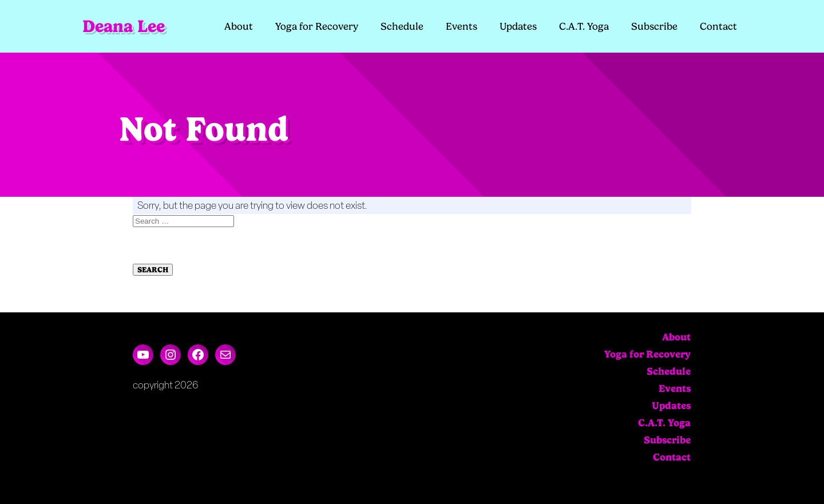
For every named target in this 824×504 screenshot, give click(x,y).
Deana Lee (123, 26)
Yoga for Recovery (316, 26)
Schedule (402, 26)
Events (461, 26)
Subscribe (654, 26)
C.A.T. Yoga (584, 26)
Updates (518, 26)
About (238, 26)
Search (152, 269)
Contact (718, 26)
